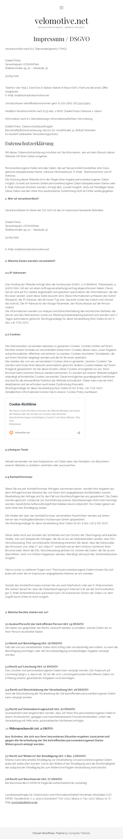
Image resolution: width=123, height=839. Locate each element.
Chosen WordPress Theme (48, 833)
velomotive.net (61, 20)
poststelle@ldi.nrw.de (24, 802)
